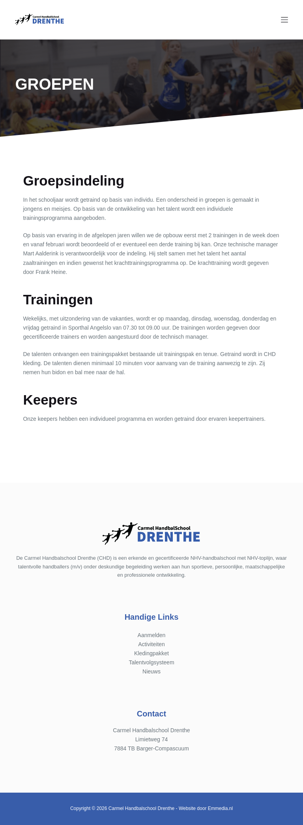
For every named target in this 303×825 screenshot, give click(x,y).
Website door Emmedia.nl (206, 808)
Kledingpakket (151, 653)
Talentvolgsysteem (151, 662)
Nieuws (151, 671)
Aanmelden (152, 635)
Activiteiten (151, 644)
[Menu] (284, 19)
